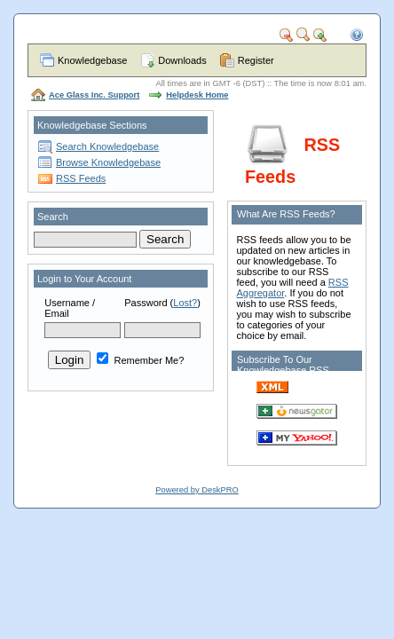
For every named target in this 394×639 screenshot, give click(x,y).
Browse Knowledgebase (108, 162)
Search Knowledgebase (107, 146)
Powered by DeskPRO (196, 489)
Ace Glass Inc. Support (94, 95)
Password (145, 302)
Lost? (185, 302)
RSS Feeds (81, 178)
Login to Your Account (84, 278)
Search (52, 216)
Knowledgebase (92, 60)
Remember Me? (140, 360)
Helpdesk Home (197, 95)
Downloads (182, 60)
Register (256, 60)
